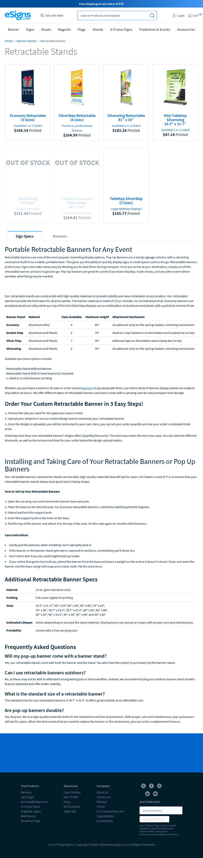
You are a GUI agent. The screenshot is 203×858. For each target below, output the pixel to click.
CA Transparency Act (110, 811)
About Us (103, 792)
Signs (30, 29)
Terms (101, 806)
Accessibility (105, 821)
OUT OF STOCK (28, 162)
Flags (82, 29)
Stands (98, 29)
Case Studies (72, 792)
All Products (72, 806)
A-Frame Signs (121, 29)
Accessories (186, 29)
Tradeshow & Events (154, 29)
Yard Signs (28, 797)
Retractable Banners (34, 802)
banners (87, 388)
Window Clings (30, 821)
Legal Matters (105, 816)
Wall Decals (28, 816)
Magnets (64, 29)
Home (9, 41)
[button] (152, 15)
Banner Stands (26, 41)
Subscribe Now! (154, 819)
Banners (26, 792)
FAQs (67, 802)
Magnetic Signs (31, 811)
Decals (46, 29)
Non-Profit (71, 797)
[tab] (25, 236)
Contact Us (104, 797)
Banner (13, 29)
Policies (102, 802)
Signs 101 (70, 811)
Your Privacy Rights (61, 845)
